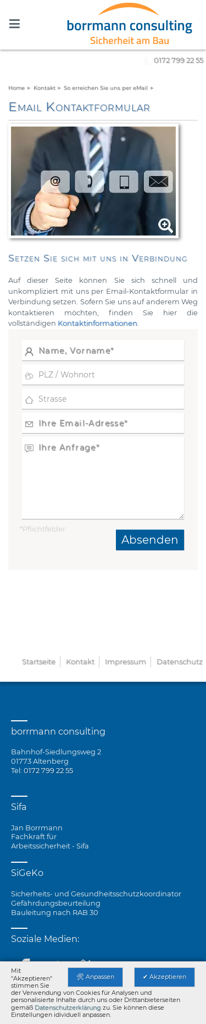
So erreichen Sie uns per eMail (106, 88)
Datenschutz (180, 661)
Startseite (38, 661)
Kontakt (44, 88)
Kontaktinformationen (97, 323)
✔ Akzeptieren (164, 977)
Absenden (150, 539)
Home (16, 88)
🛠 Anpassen (95, 977)
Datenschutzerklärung (68, 1007)
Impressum (125, 661)
